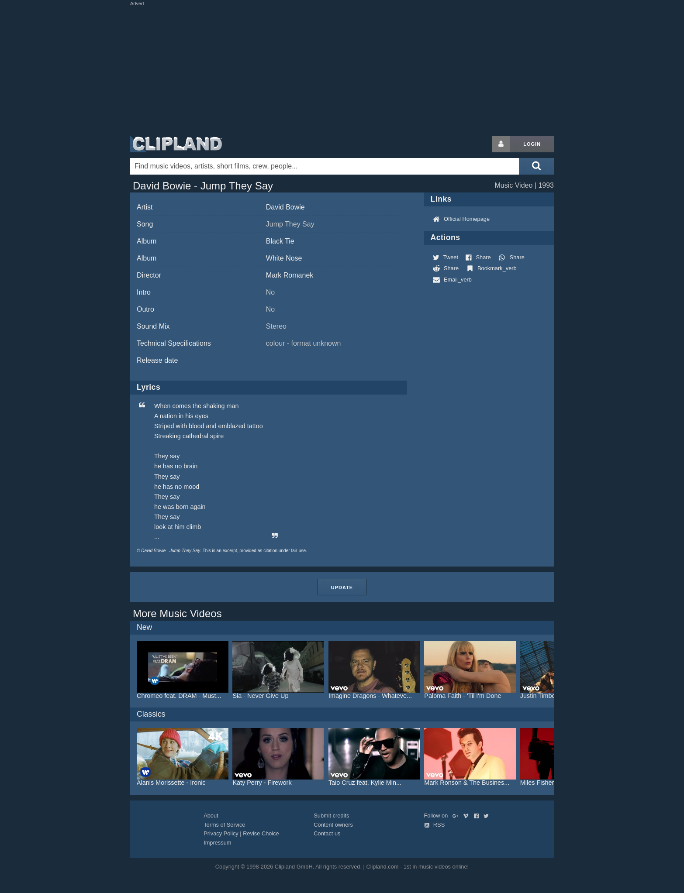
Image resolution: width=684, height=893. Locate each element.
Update (342, 587)
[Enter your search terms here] (324, 166)
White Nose (284, 258)
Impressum (217, 842)
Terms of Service (224, 824)
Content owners (333, 824)
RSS (434, 824)
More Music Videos (177, 613)
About (211, 815)
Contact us (327, 833)
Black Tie (280, 241)
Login (532, 144)
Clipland (176, 144)
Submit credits (331, 815)
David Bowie (285, 207)
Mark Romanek (289, 275)
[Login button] (501, 144)
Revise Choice (261, 833)
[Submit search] (536, 166)
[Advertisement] (342, 69)
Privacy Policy (221, 833)
